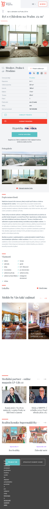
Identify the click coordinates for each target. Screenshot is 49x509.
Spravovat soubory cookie (33, 462)
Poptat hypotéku (24, 134)
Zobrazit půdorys (25, 115)
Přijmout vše (12, 462)
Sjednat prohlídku (25, 121)
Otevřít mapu (42, 288)
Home (4, 10)
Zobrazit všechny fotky (24, 188)
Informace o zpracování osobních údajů (7, 500)
